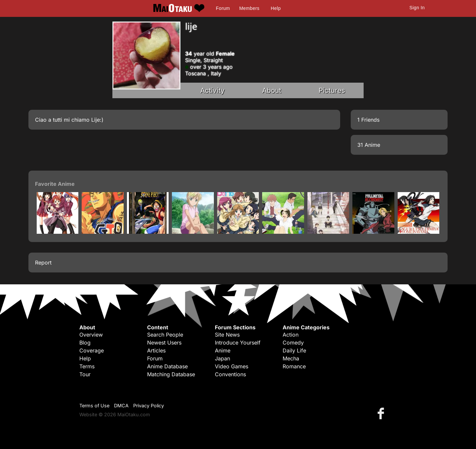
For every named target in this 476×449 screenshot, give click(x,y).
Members (249, 8)
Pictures (332, 90)
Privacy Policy (148, 405)
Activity (212, 90)
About (271, 90)
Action (290, 334)
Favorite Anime (55, 184)
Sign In (417, 7)
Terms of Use (94, 405)
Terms (87, 366)
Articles (156, 350)
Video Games (231, 366)
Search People (165, 334)
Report (43, 262)
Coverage (91, 350)
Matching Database (171, 374)
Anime (222, 350)
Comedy (293, 342)
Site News (227, 334)
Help (276, 8)
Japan (222, 358)
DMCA (121, 405)
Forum (223, 8)
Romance (294, 366)
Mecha (291, 358)
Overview (91, 334)
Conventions (230, 374)
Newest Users (164, 342)
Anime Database (167, 366)
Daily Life (294, 350)
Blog (85, 342)
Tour (85, 374)
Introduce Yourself (237, 342)
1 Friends (368, 119)
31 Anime (368, 145)
